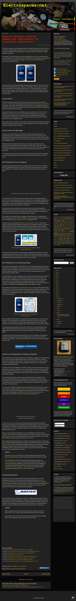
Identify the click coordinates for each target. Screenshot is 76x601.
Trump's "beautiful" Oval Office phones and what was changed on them (21, 587)
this (42, 485)
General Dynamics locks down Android (15, 554)
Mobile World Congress (37, 165)
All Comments (58, 425)
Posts (57, 423)
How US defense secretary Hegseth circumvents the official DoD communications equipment (62, 104)
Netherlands (57, 230)
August (58, 306)
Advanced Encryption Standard (29, 287)
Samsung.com (27, 315)
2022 (57, 278)
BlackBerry (68, 216)
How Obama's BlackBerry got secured (63, 185)
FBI (71, 223)
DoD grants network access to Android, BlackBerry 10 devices (20, 559)
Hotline (55, 227)
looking (47, 367)
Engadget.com (27, 249)
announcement (6, 481)
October (59, 302)
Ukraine (71, 240)
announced (14, 423)
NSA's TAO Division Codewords (61, 133)
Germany (65, 56)
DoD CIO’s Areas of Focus (24, 549)
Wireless (23, 568)
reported (20, 516)
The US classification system (60, 143)
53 (61, 447)
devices (34, 56)
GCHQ (60, 224)
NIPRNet (4, 434)
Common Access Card (26, 389)
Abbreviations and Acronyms (60, 128)
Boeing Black (39, 511)
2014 (57, 294)
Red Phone (71, 235)
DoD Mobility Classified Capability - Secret (16, 466)
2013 (57, 296)
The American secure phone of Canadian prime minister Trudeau (63, 100)
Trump (66, 240)
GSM (71, 226)
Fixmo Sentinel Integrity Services (30, 223)
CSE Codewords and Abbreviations (62, 152)
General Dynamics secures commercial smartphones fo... (63, 315)
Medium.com (66, 433)
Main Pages (58, 228)
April (58, 319)
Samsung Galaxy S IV (16, 113)
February (59, 321)
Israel (64, 227)
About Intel (67, 438)
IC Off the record (68, 445)
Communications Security (60, 39)
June (58, 310)
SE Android (22, 271)
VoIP (55, 243)
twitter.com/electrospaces (61, 69)
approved (10, 428)
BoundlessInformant (69, 218)
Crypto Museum (66, 435)
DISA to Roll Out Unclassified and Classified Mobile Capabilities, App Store (23, 561)
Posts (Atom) (29, 579)
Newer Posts (6, 574)
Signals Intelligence (59, 37)
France (55, 224)
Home (26, 574)
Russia (57, 236)
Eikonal (61, 223)
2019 (57, 284)
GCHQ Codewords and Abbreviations (62, 150)
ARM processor (41, 104)
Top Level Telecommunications (62, 40)
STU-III (55, 240)
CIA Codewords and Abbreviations (62, 148)
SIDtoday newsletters (66, 452)
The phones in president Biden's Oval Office (14, 585)
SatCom (62, 236)
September (59, 304)
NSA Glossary (57, 140)
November (59, 300)
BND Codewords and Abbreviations (62, 155)
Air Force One (56, 216)
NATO (71, 228)
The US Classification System (61, 182)
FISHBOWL (37, 359)
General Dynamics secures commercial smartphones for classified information (20, 39)
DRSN (57, 223)
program (6, 359)
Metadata (65, 228)
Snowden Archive (61, 457)
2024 (57, 274)
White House (61, 243)
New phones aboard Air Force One (62, 190)
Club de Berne (68, 220)
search (68, 449)
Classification (57, 220)
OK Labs (24, 219)
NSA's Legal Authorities (59, 138)
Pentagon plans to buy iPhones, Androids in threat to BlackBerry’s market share (24, 551)
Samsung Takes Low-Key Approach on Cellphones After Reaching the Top (22, 556)
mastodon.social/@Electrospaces (63, 70)
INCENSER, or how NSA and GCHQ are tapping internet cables (63, 193)
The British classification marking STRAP (63, 187)
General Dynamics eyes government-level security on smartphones (21, 557)
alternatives (35, 371)
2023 (57, 276)
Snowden (61, 239)
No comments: (22, 566)
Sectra (55, 238)
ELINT (67, 223)
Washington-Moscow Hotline (62, 358)
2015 (57, 292)
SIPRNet (22, 449)
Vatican (71, 242)
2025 (57, 272)
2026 (57, 270)
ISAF (60, 227)
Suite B (9, 292)
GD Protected (25, 50)
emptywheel (63, 442)
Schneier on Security (62, 440)
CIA (71, 219)
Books (55, 165)
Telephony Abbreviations (59, 157)
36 (64, 447)
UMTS (55, 242)
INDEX (57, 48)
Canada (66, 219)
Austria (62, 216)
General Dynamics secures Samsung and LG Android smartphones (21, 553)
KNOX (11, 268)
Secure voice (62, 238)
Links (55, 162)
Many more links (58, 468)
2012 (57, 326)
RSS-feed (58, 76)
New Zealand (66, 230)
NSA (72, 232)
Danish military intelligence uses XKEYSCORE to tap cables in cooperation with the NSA (63, 197)
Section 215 (69, 236)
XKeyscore (56, 244)
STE (67, 239)
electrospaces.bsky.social (62, 72)
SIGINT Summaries (63, 454)
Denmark (72, 222)
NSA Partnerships (62, 233)
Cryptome (59, 466)
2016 (57, 290)
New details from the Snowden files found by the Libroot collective (63, 87)
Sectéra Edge (44, 436)
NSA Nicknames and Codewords (61, 131)
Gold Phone (65, 226)
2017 (57, 288)
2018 (57, 286)
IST (68, 227)
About (55, 167)
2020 (57, 282)
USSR (66, 242)
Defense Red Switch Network (64, 359)
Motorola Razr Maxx (28, 438)
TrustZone (5, 104)
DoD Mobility (13, 549)
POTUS (58, 235)
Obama (72, 233)
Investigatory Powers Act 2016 (64, 459)
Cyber (67, 222)
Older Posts (46, 574)
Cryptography (57, 222)
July (58, 308)
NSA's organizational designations (62, 136)
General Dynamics (45, 48)
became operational (10, 462)
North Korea (65, 231)
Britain (61, 219)
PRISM (64, 235)
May (58, 312)
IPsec (40, 145)
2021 (57, 280)
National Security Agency (66, 53)
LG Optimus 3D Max (41, 112)
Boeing (39, 480)
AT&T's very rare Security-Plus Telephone (63, 93)
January (59, 323)
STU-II (71, 239)
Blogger (42, 598)
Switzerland (60, 240)
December (59, 298)
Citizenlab (63, 464)
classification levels (67, 382)
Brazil (57, 219)
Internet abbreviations (59, 160)
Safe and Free (67, 461)
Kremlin (72, 227)
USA (62, 242)
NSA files (63, 449)
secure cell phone (29, 59)
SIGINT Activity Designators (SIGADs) (63, 145)
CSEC (62, 222)
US (59, 242)
